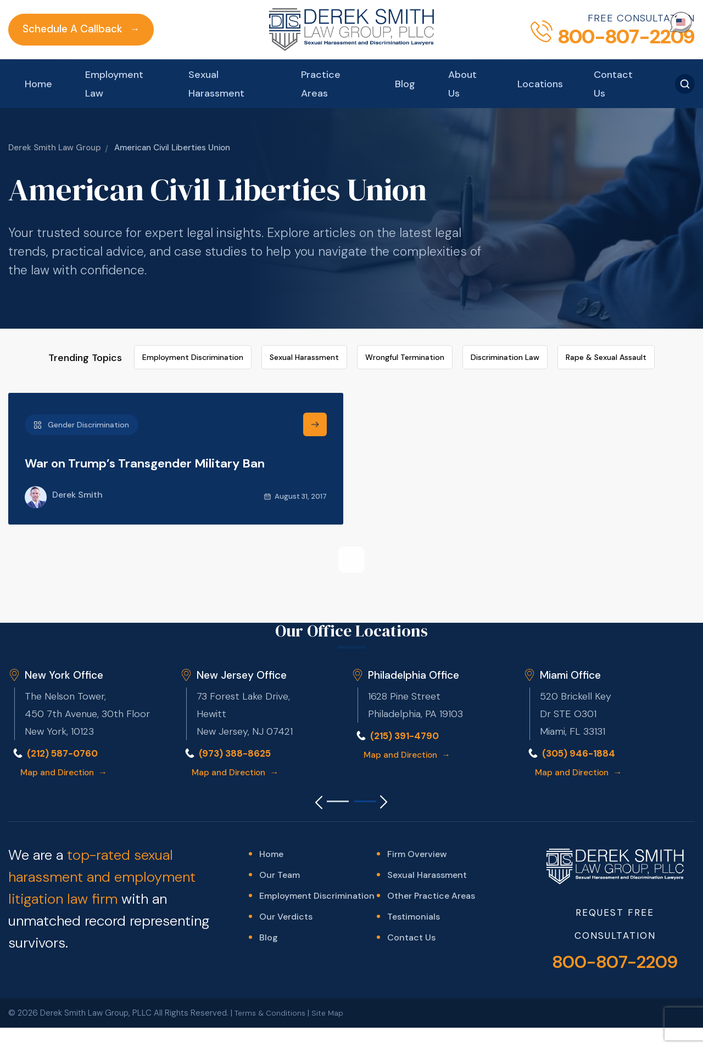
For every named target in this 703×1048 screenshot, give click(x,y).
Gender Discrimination (81, 376)
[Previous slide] (310, 754)
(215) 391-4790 (407, 687)
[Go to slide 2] (365, 753)
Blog (408, 24)
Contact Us (618, 24)
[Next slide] (393, 754)
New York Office (65, 626)
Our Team (279, 828)
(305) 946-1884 (581, 704)
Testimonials (413, 872)
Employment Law (106, 24)
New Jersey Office (244, 626)
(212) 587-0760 (65, 704)
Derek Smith (64, 449)
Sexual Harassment (212, 24)
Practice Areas (320, 24)
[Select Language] (680, 22)
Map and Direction (66, 723)
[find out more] (315, 376)
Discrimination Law (505, 309)
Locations (545, 24)
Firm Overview (417, 806)
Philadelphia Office (415, 626)
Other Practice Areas (431, 850)
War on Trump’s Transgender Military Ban (166, 414)
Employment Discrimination (192, 309)
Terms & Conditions (272, 966)
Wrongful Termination (404, 309)
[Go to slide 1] (338, 753)
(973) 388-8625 (237, 704)
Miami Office (572, 626)
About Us (465, 24)
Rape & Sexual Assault (606, 309)
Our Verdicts (286, 872)
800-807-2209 (615, 915)
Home (30, 24)
